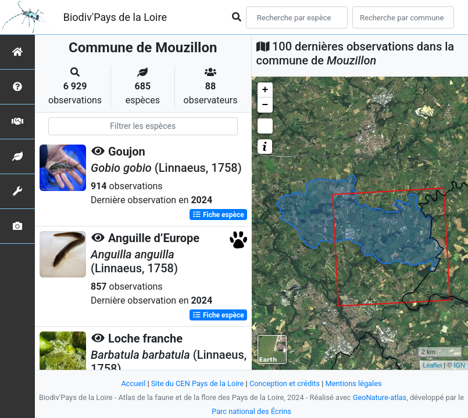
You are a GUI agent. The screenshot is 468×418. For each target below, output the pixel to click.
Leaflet (432, 365)
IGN (459, 365)
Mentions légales (354, 383)
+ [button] (265, 90)
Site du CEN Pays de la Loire (197, 383)
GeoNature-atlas (380, 397)
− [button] (265, 105)
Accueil (133, 383)
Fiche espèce (218, 215)
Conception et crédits (284, 383)
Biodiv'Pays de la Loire (115, 17)
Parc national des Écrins (251, 411)
